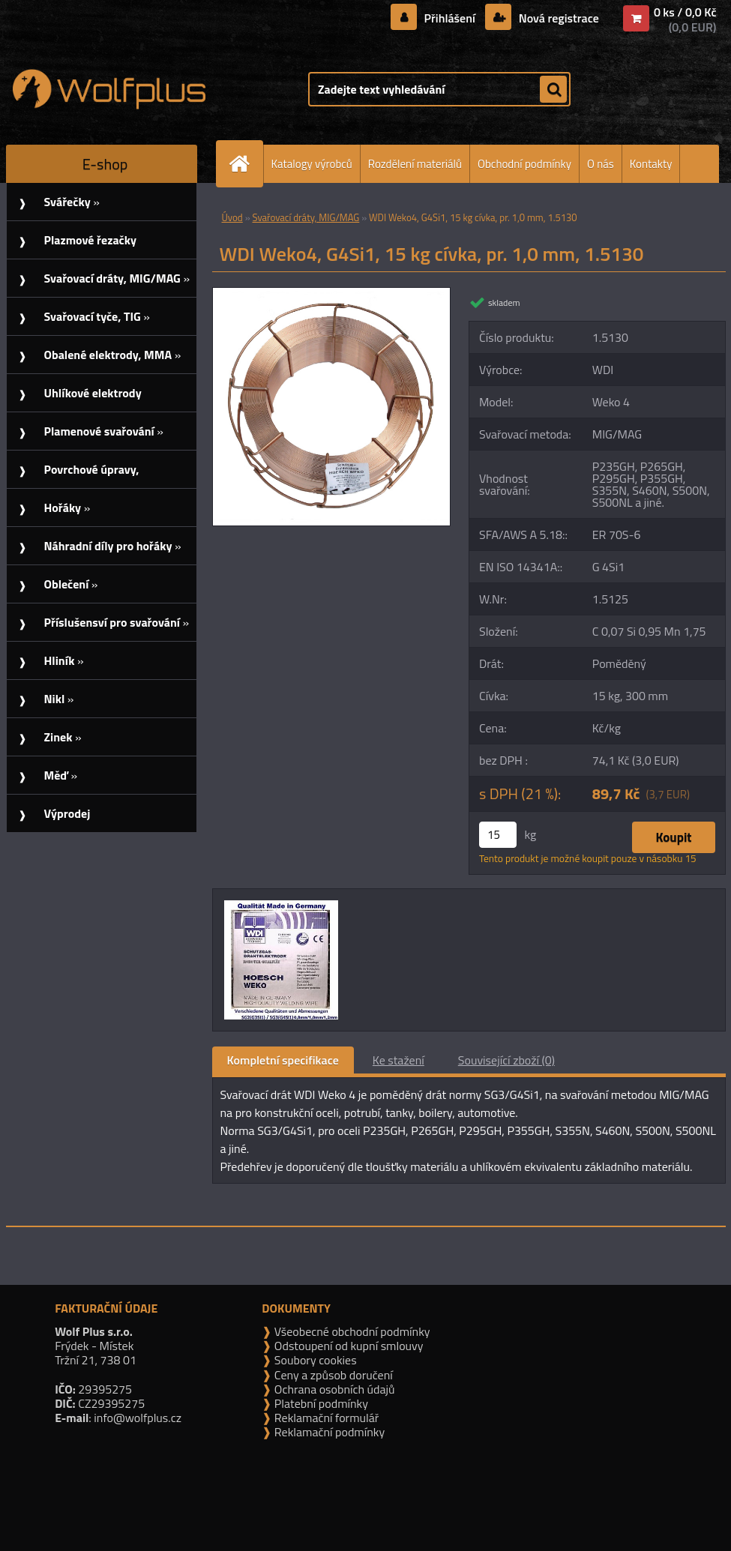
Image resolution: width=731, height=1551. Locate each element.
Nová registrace (557, 18)
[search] (553, 90)
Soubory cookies (313, 1360)
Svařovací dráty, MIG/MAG (306, 217)
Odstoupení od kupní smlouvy (347, 1346)
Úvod (232, 217)
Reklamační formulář (325, 1418)
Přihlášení (449, 18)
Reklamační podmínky (328, 1432)
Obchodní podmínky (524, 163)
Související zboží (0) (506, 1060)
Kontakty (651, 163)
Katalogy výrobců (311, 163)
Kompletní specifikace (283, 1060)
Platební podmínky (319, 1403)
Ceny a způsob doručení (331, 1375)
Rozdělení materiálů (415, 163)
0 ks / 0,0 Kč (685, 12)
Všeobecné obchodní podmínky (350, 1331)
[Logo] (109, 89)
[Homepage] (246, 164)
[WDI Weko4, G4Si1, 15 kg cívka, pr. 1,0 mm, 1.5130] (332, 294)
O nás (600, 163)
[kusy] (498, 835)
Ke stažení (398, 1060)
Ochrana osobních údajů (332, 1389)
